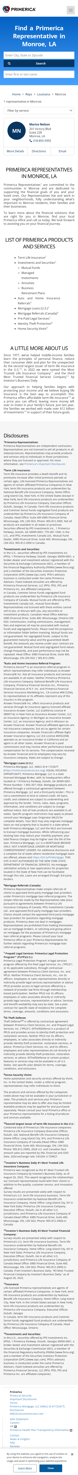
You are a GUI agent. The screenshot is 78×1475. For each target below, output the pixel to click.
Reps (28, 94)
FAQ (12, 1442)
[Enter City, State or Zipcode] (39, 55)
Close (51, 1468)
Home (16, 94)
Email (62, 151)
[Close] (72, 1454)
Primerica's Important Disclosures (44, 464)
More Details (15, 151)
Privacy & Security (20, 1395)
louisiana (43, 94)
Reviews (15, 1446)
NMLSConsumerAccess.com (26, 1413)
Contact (14, 1435)
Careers (14, 1422)
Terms (13, 1402)
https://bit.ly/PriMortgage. (48, 857)
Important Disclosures (23, 1399)
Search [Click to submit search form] (41, 63)
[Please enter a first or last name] (39, 74)
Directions (39, 151)
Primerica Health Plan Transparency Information (41, 1430)
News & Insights (20, 1439)
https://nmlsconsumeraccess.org (24, 770)
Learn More (25, 1468)
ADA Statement (19, 1419)
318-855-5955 (42, 141)
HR (13, 1426)
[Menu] (71, 10)
